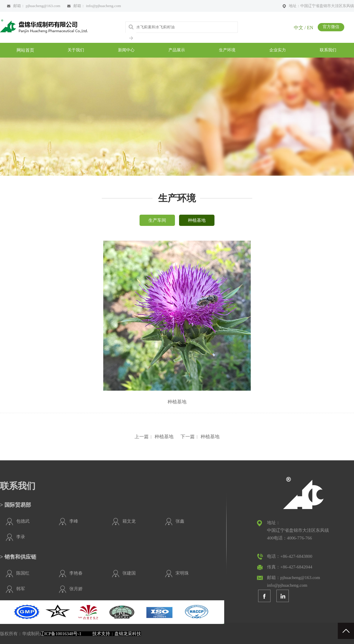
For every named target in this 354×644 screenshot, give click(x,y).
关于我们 (76, 50)
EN (310, 27)
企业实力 (277, 50)
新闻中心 (126, 50)
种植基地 (197, 220)
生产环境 (227, 50)
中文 (298, 27)
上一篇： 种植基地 (154, 436)
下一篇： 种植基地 (200, 436)
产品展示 (176, 50)
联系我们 (328, 50)
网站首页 (25, 50)
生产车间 (157, 220)
